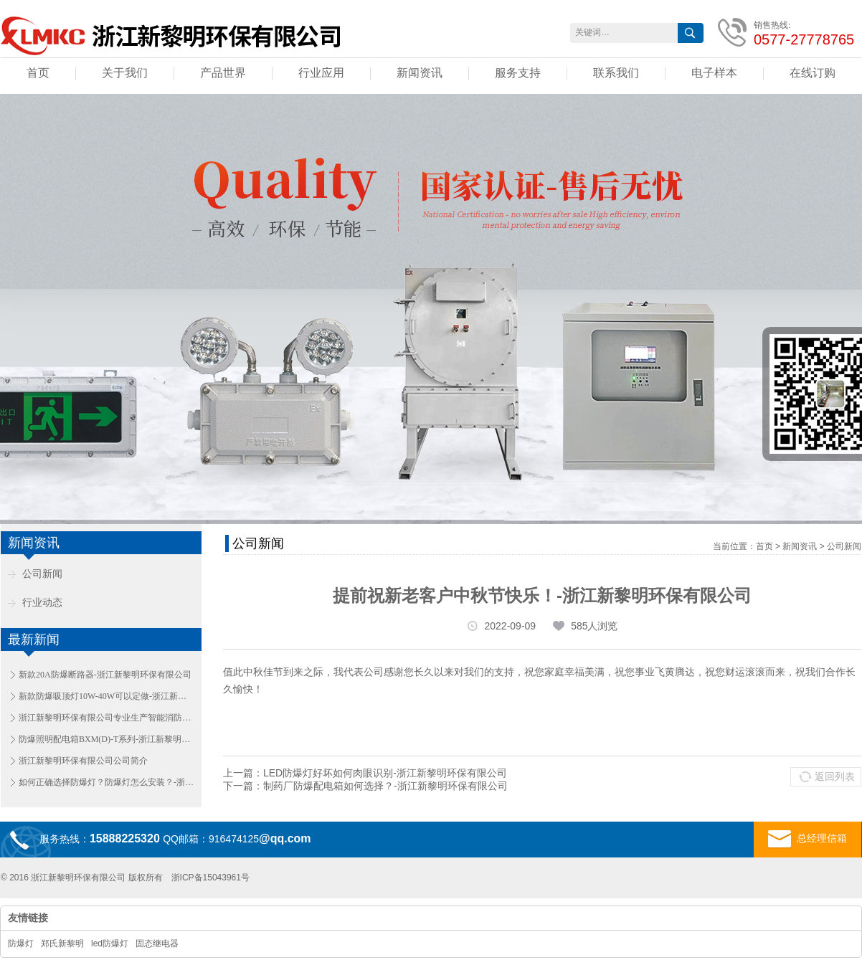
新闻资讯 (419, 73)
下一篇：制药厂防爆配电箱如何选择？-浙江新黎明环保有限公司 (365, 786)
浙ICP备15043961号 (210, 878)
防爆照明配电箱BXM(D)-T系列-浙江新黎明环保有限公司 (106, 739)
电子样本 (714, 73)
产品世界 (223, 73)
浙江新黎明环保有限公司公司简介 (83, 761)
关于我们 (125, 73)
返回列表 (835, 776)
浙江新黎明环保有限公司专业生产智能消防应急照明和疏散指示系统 (106, 718)
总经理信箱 (807, 838)
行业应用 (321, 73)
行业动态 (42, 602)
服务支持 (518, 73)
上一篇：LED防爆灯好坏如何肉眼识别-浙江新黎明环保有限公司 (365, 773)
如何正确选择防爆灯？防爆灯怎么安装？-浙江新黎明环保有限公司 (106, 782)
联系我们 (616, 73)
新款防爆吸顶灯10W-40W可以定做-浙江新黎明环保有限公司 (106, 696)
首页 (38, 73)
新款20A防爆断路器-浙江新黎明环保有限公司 (105, 675)
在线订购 (812, 73)
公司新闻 (42, 574)
